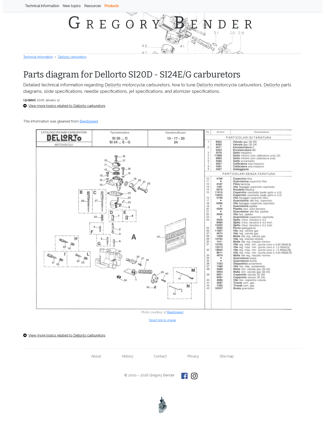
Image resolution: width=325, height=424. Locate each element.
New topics (72, 6)
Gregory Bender (162, 22)
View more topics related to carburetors (64, 106)
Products (111, 6)
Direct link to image (162, 320)
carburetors (72, 57)
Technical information (42, 6)
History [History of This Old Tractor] (127, 356)
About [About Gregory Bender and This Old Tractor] (96, 356)
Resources (92, 6)
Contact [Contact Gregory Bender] (160, 356)
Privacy (193, 356)
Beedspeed (89, 121)
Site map (227, 356)
